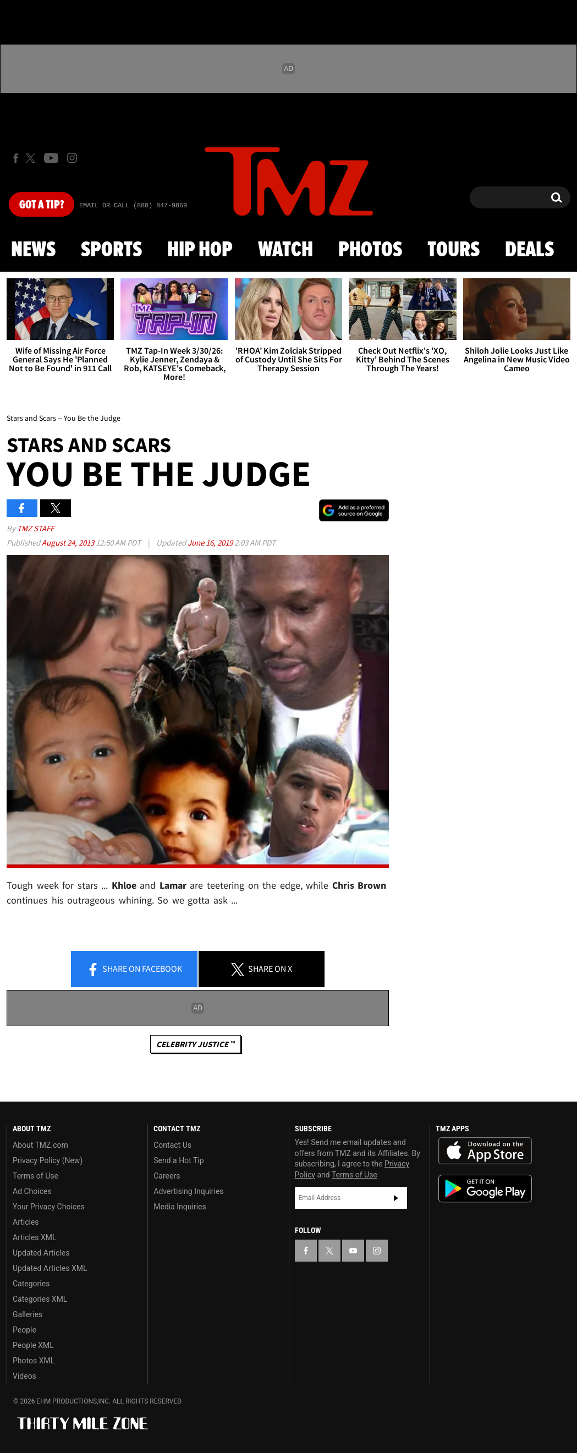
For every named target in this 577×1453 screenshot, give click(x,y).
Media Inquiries (179, 1206)
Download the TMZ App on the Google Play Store (485, 1189)
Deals (529, 250)
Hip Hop (200, 250)
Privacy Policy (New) (48, 1160)
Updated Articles (41, 1252)
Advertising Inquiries (188, 1191)
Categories (31, 1283)
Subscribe (396, 1198)
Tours (453, 250)
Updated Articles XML (50, 1268)
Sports (111, 250)
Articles (26, 1222)
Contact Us (172, 1145)
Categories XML (40, 1299)
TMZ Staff (35, 528)
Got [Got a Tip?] (41, 205)
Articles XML (35, 1237)
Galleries (27, 1314)
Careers (166, 1175)
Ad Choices (32, 1191)
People (24, 1329)
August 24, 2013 (69, 542)
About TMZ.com (40, 1145)
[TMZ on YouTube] (353, 1251)
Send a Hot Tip (178, 1160)
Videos (24, 1376)
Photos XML (33, 1360)
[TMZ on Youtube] (51, 158)
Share (134, 969)
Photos (370, 250)
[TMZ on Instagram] (72, 157)
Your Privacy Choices (49, 1206)
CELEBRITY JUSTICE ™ (195, 1044)
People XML (33, 1345)
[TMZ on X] (32, 158)
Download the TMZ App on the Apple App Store (485, 1151)
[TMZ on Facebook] (16, 158)
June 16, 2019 (211, 542)
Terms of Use (35, 1175)
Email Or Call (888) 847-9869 (133, 206)
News (33, 250)
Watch (285, 250)
